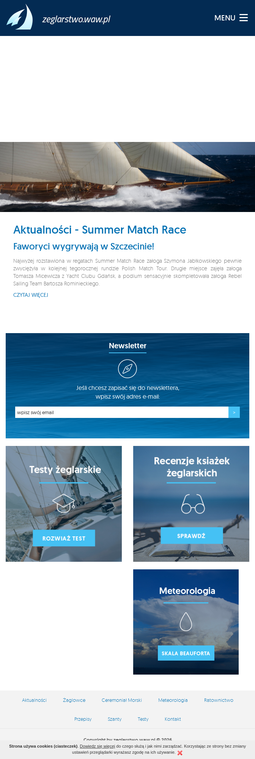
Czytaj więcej (30, 294)
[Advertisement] (127, 89)
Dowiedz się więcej (97, 746)
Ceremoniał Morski (122, 700)
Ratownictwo (218, 700)
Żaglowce (74, 700)
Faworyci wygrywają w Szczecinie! (83, 246)
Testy (143, 719)
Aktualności (34, 700)
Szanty (114, 719)
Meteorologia (173, 700)
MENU (225, 18)
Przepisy (82, 719)
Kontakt (173, 719)
